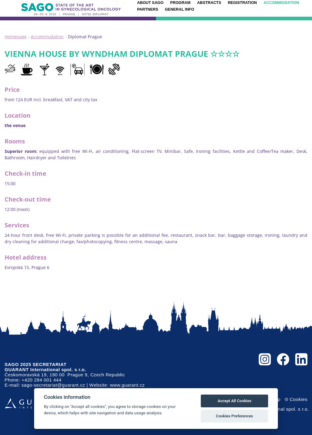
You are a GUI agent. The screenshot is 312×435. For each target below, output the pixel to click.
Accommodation (47, 37)
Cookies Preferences (234, 416)
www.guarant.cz (127, 385)
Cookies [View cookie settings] (298, 399)
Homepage (16, 37)
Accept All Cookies (234, 401)
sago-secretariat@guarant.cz (53, 385)
